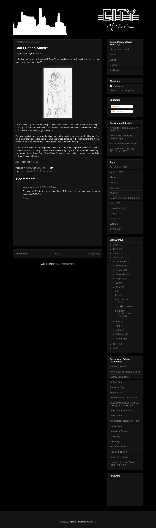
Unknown (118, 86)
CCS (112, 187)
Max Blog (114, 441)
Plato (42, 171)
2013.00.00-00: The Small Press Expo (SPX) (122, 150)
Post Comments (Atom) (63, 264)
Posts (116, 106)
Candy (113, 213)
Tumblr (113, 60)
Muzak (118, 295)
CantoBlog (115, 436)
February (120, 334)
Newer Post (22, 253)
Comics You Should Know (122, 198)
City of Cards (33, 171)
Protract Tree (116, 382)
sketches (50, 171)
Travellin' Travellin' (124, 306)
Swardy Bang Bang (119, 377)
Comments (118, 111)
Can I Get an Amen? (32, 48)
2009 (116, 348)
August (119, 278)
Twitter (113, 54)
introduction (115, 229)
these (35, 162)
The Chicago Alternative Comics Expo (121, 137)
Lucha (113, 224)
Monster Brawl (27, 150)
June (118, 287)
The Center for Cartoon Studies (125, 371)
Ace (24, 171)
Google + (114, 65)
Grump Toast (116, 426)
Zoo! (117, 291)
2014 (116, 244)
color (112, 193)
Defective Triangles (119, 457)
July (118, 283)
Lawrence (28, 187)
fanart (112, 203)
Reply (25, 198)
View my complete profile (122, 90)
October (120, 270)
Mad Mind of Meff (118, 452)
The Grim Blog (117, 387)
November (121, 265)
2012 (116, 253)
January (120, 338)
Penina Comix (116, 392)
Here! (38, 53)
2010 (116, 344)
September (121, 274)
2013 (116, 249)
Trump (113, 218)
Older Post (94, 253)
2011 (116, 257)
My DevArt (115, 70)
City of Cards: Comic (120, 49)
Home (58, 253)
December (121, 261)
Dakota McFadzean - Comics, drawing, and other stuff (124, 404)
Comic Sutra (116, 415)
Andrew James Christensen (123, 397)
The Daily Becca (118, 366)
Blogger (91, 522)
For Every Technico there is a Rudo (123, 313)
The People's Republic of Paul (124, 421)
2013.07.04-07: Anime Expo (123, 143)
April (118, 326)
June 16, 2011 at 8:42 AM (44, 187)
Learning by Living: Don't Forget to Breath (122, 463)
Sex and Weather (118, 446)
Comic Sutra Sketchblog (121, 410)
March (119, 330)
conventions (116, 208)
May (118, 321)
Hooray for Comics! (119, 431)
